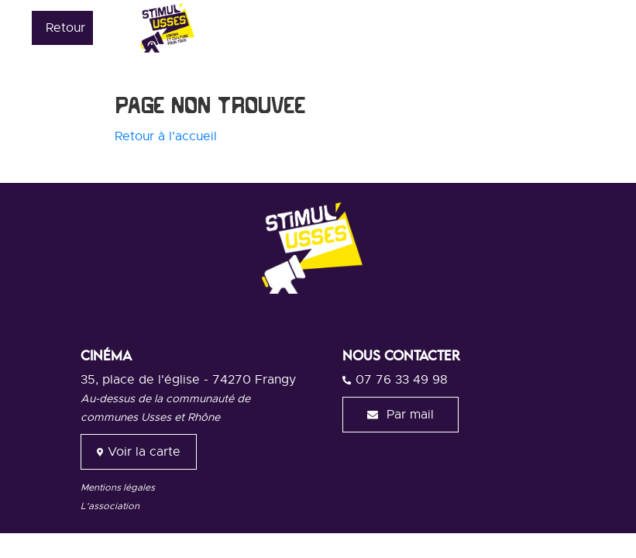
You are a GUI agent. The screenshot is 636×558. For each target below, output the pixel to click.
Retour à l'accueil (166, 136)
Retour (65, 28)
